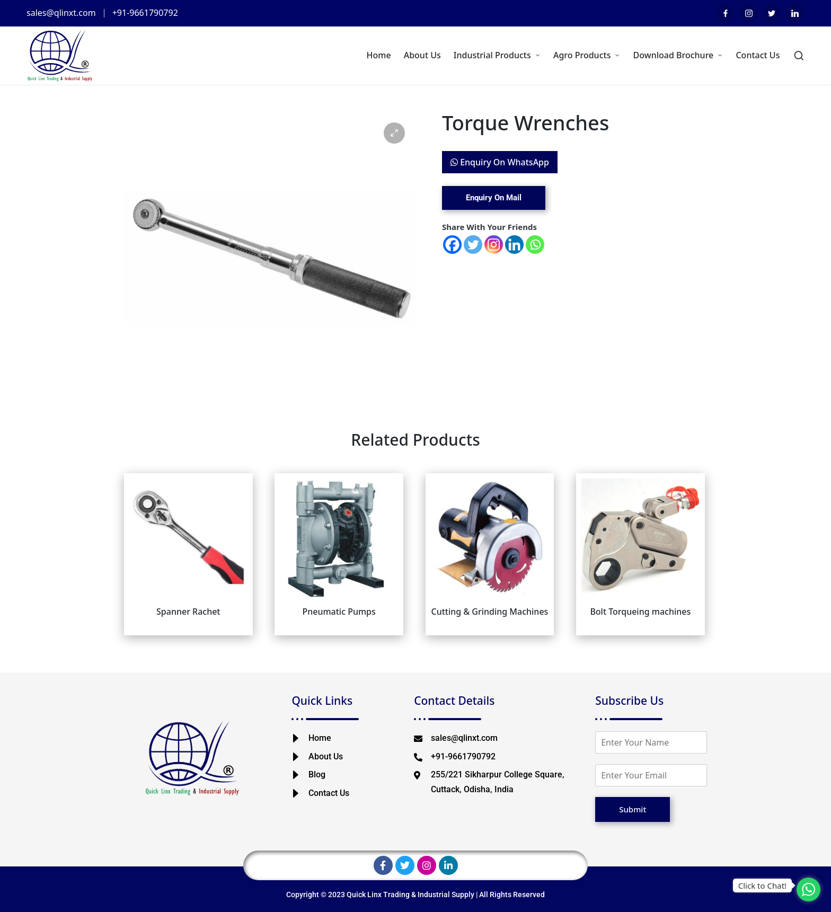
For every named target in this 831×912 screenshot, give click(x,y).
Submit (632, 809)
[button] (394, 133)
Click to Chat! (762, 885)
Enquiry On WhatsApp (499, 162)
